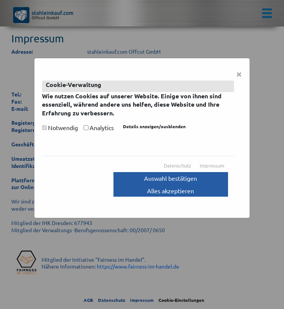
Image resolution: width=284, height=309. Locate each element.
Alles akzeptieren (170, 190)
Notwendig (63, 127)
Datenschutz (177, 165)
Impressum (212, 165)
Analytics (102, 127)
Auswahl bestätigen (170, 178)
